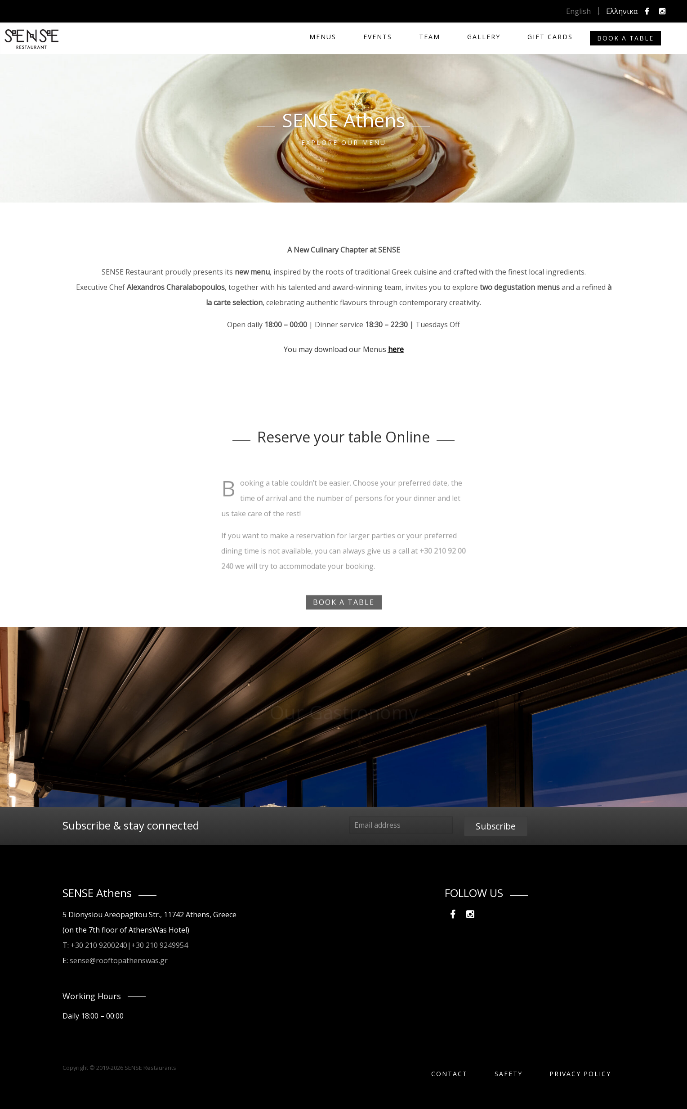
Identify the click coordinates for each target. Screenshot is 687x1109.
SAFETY (508, 1073)
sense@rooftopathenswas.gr (119, 960)
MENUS (322, 36)
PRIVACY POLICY (580, 1073)
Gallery (483, 36)
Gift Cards (550, 36)
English (578, 11)
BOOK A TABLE (344, 610)
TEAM (429, 36)
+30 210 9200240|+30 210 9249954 (129, 945)
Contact (449, 1073)
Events (377, 36)
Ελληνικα (622, 11)
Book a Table (625, 38)
